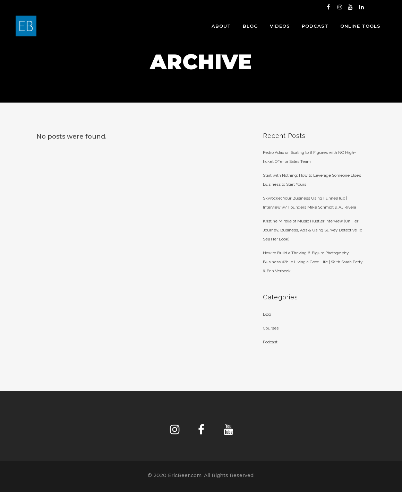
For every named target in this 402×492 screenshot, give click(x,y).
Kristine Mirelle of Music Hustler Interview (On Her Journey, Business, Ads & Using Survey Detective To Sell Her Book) (312, 230)
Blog (267, 314)
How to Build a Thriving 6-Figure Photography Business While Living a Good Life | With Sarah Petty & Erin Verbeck (313, 262)
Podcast (270, 342)
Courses (271, 328)
